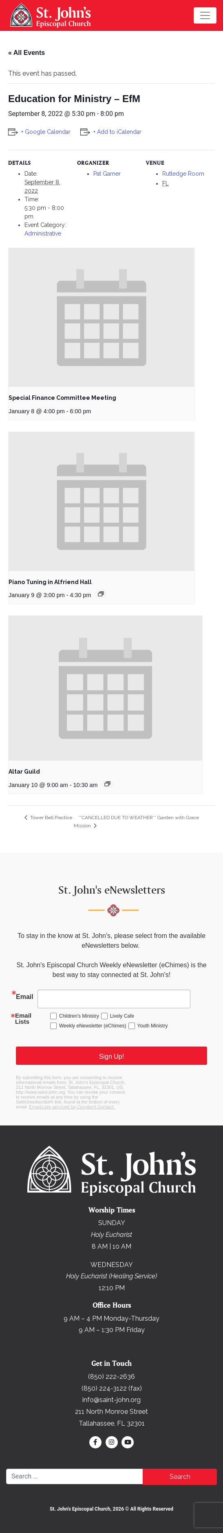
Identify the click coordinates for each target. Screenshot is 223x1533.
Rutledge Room (183, 173)
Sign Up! (111, 1056)
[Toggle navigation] (205, 15)
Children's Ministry (79, 1016)
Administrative (42, 233)
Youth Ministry (152, 1026)
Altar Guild (24, 771)
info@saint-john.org (111, 1400)
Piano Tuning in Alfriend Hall (50, 582)
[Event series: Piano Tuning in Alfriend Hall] (101, 593)
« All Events (26, 52)
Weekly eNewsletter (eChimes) (92, 1026)
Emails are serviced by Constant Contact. (72, 1107)
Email (24, 996)
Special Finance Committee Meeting (62, 398)
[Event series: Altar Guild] (107, 783)
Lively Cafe (122, 1016)
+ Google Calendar (46, 132)
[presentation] (101, 317)
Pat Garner (107, 173)
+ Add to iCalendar (117, 132)
